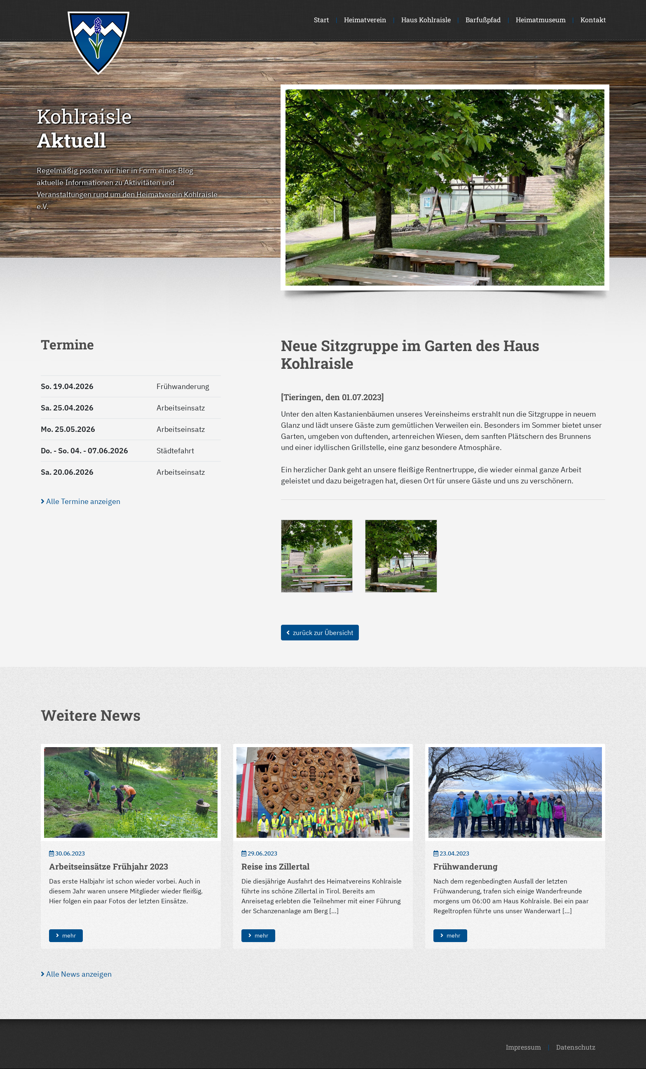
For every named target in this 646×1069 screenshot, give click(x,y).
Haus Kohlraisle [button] (426, 19)
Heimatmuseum (541, 19)
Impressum (523, 1047)
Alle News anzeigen (76, 974)
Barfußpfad (483, 19)
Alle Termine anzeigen (80, 501)
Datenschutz (575, 1047)
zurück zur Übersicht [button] (319, 632)
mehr (66, 935)
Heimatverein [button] (365, 19)
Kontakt (593, 19)
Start (321, 19)
